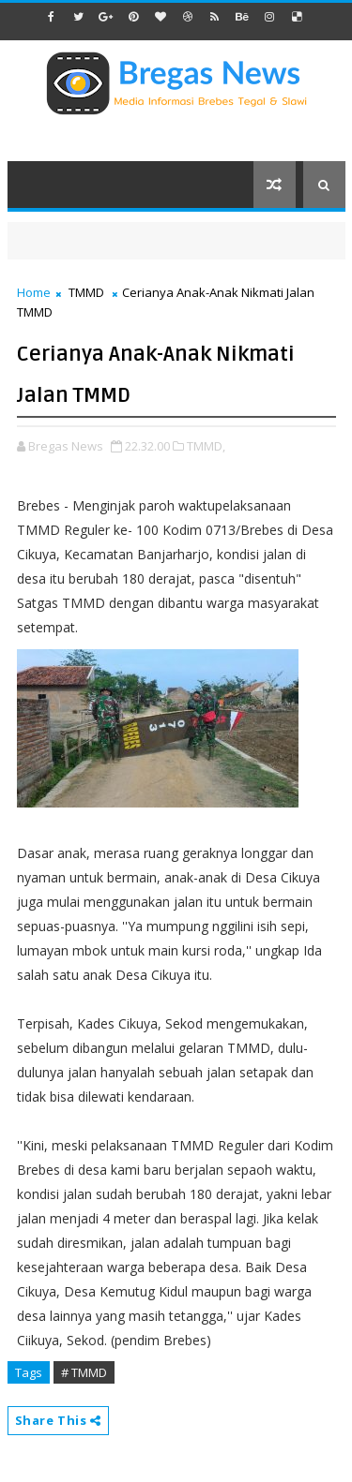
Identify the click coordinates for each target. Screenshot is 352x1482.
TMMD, (206, 445)
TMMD (86, 292)
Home (34, 292)
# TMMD (84, 1372)
